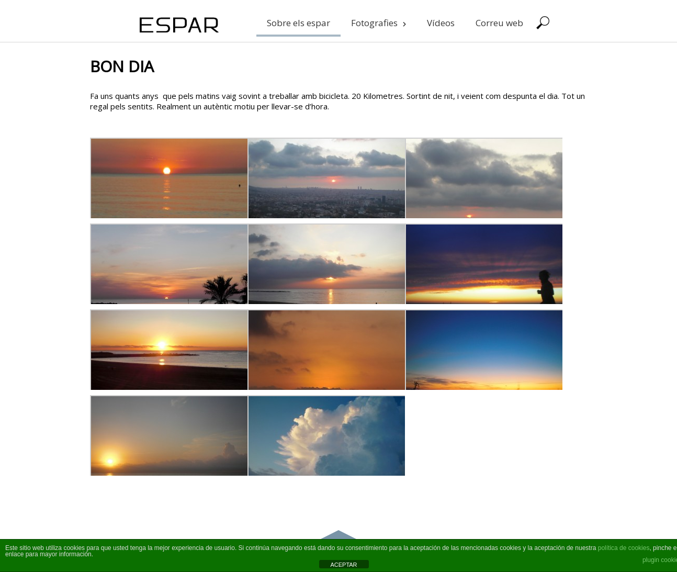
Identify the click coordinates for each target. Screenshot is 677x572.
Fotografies (378, 23)
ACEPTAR (343, 565)
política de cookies (624, 548)
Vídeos (441, 23)
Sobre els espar (298, 23)
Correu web (499, 23)
